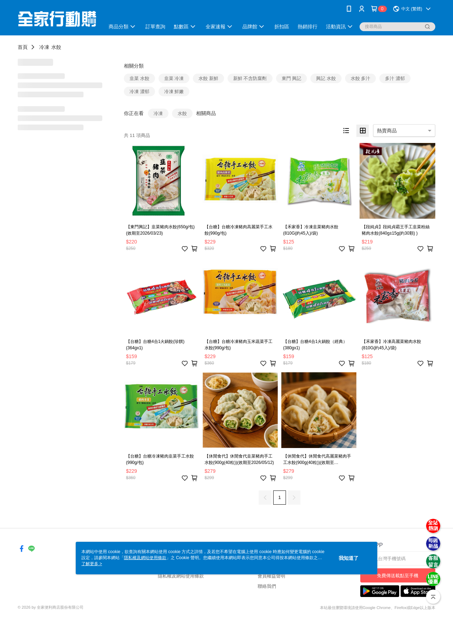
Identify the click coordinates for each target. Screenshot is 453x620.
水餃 (56, 47)
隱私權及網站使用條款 (181, 576)
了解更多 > (91, 563)
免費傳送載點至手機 (397, 575)
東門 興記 (292, 78)
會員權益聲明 (271, 576)
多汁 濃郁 (395, 78)
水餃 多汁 (361, 78)
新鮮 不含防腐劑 (250, 78)
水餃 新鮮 (208, 78)
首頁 (23, 47)
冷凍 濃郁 (139, 91)
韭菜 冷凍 (174, 78)
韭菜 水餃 (139, 78)
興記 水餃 (326, 78)
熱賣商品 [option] (387, 130)
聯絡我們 (267, 586)
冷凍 (44, 47)
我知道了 (349, 558)
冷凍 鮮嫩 (174, 91)
